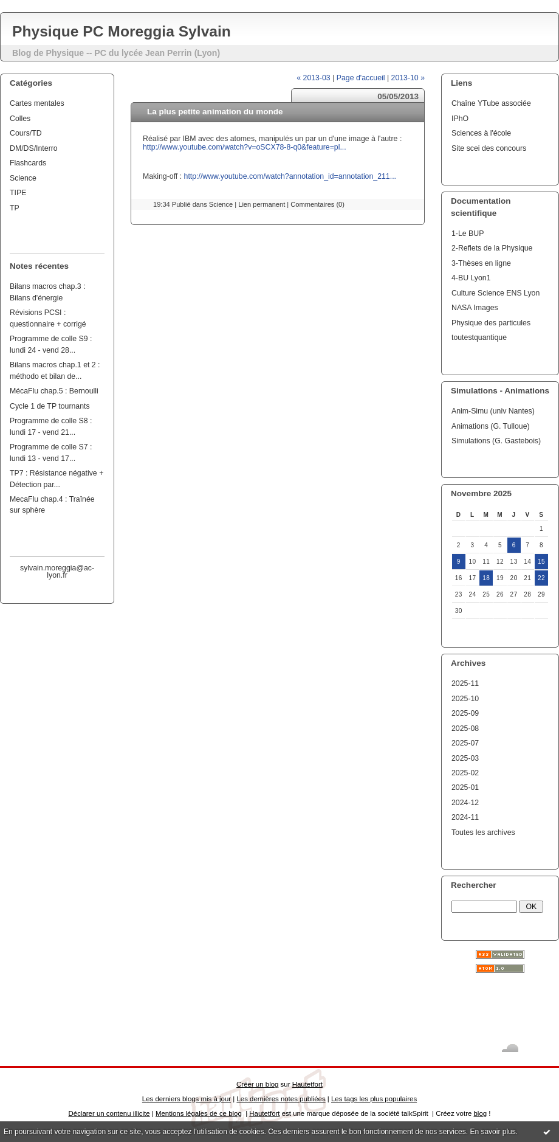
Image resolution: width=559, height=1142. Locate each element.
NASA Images (474, 307)
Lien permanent (261, 204)
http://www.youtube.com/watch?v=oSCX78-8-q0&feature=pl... (244, 147)
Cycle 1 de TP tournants (50, 406)
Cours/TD (26, 133)
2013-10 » (408, 78)
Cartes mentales (37, 103)
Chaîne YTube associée (491, 103)
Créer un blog (257, 1084)
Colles (20, 118)
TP (14, 208)
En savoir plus (492, 1131)
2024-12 (465, 802)
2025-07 (465, 743)
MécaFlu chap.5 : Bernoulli (54, 391)
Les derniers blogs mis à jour (186, 1098)
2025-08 (465, 728)
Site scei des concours (488, 148)
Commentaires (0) (317, 204)
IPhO (459, 118)
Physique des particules (490, 323)
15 (541, 561)
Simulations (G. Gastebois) (496, 441)
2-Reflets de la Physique (491, 248)
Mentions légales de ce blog (199, 1113)
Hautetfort (307, 1084)
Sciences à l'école (481, 133)
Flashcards (28, 163)
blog (480, 1113)
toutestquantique (479, 337)
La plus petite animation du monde (215, 111)
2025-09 (465, 713)
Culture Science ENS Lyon (495, 293)
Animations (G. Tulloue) (490, 426)
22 (541, 578)
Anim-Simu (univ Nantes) (493, 411)
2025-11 (465, 683)
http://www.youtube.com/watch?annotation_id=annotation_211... (290, 176)
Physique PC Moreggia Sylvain (121, 31)
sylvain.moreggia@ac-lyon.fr (57, 572)
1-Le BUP (467, 233)
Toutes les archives (483, 832)
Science (23, 178)
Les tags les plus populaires (374, 1098)
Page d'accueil (361, 78)
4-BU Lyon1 (471, 278)
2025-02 (465, 773)
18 (486, 578)
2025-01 (465, 787)
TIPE (18, 193)
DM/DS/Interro (34, 148)
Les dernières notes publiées (280, 1098)
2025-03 (465, 758)
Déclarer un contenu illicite (109, 1113)
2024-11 (465, 817)
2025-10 (465, 698)
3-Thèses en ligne (481, 263)
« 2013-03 (313, 78)
